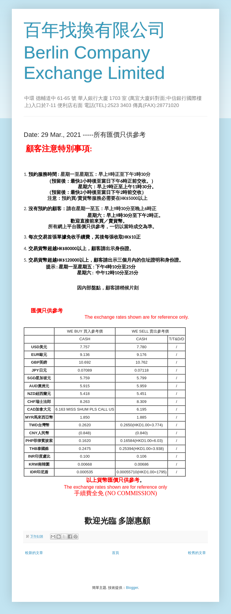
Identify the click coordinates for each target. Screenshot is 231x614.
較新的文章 (34, 553)
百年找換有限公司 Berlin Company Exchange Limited (95, 51)
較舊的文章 (197, 553)
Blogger (132, 588)
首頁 (115, 553)
